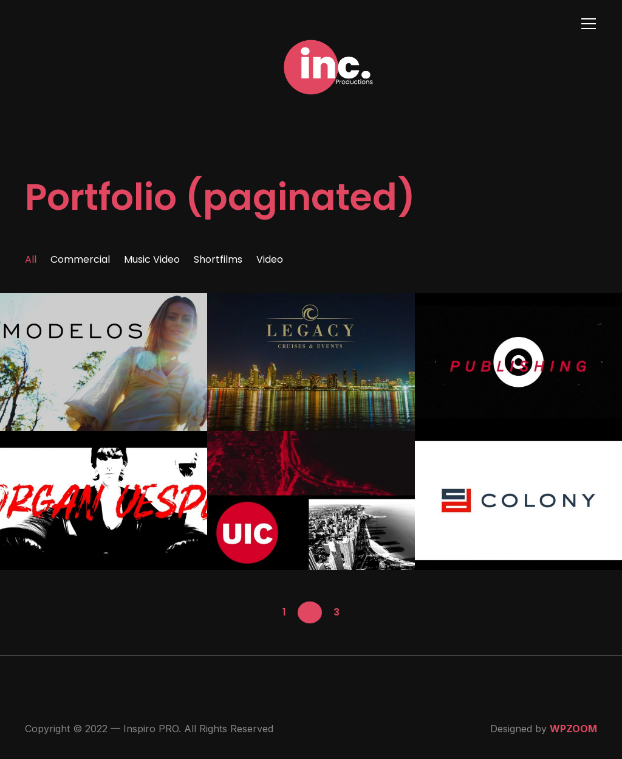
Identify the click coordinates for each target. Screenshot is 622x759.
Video (269, 259)
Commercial (80, 259)
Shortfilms (218, 259)
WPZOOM (573, 729)
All (30, 259)
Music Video (152, 259)
